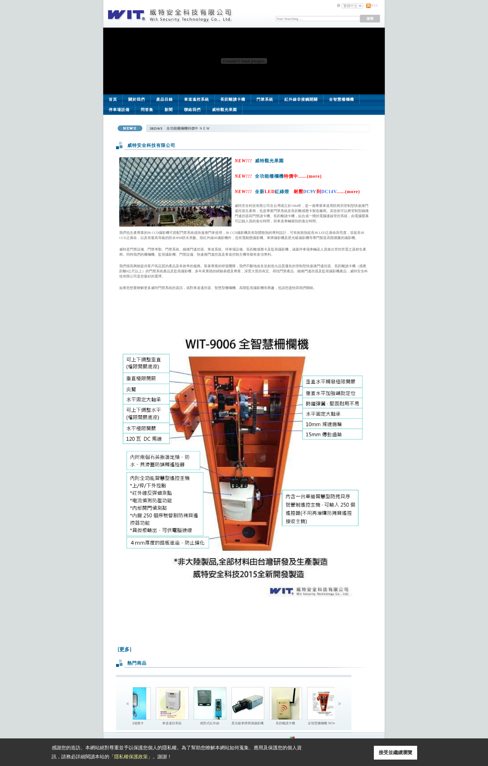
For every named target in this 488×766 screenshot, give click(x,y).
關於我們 (136, 99)
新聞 (168, 109)
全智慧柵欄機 (341, 99)
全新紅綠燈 (307, 191)
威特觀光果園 (224, 109)
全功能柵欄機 (288, 176)
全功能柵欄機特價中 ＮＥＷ (187, 128)
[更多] (124, 649)
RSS (374, 5)
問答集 (147, 109)
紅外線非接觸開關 (301, 99)
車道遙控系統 (196, 99)
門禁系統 (265, 99)
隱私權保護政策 (131, 756)
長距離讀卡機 (232, 99)
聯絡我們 (192, 109)
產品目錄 (164, 99)
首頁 (113, 99)
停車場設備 (119, 109)
